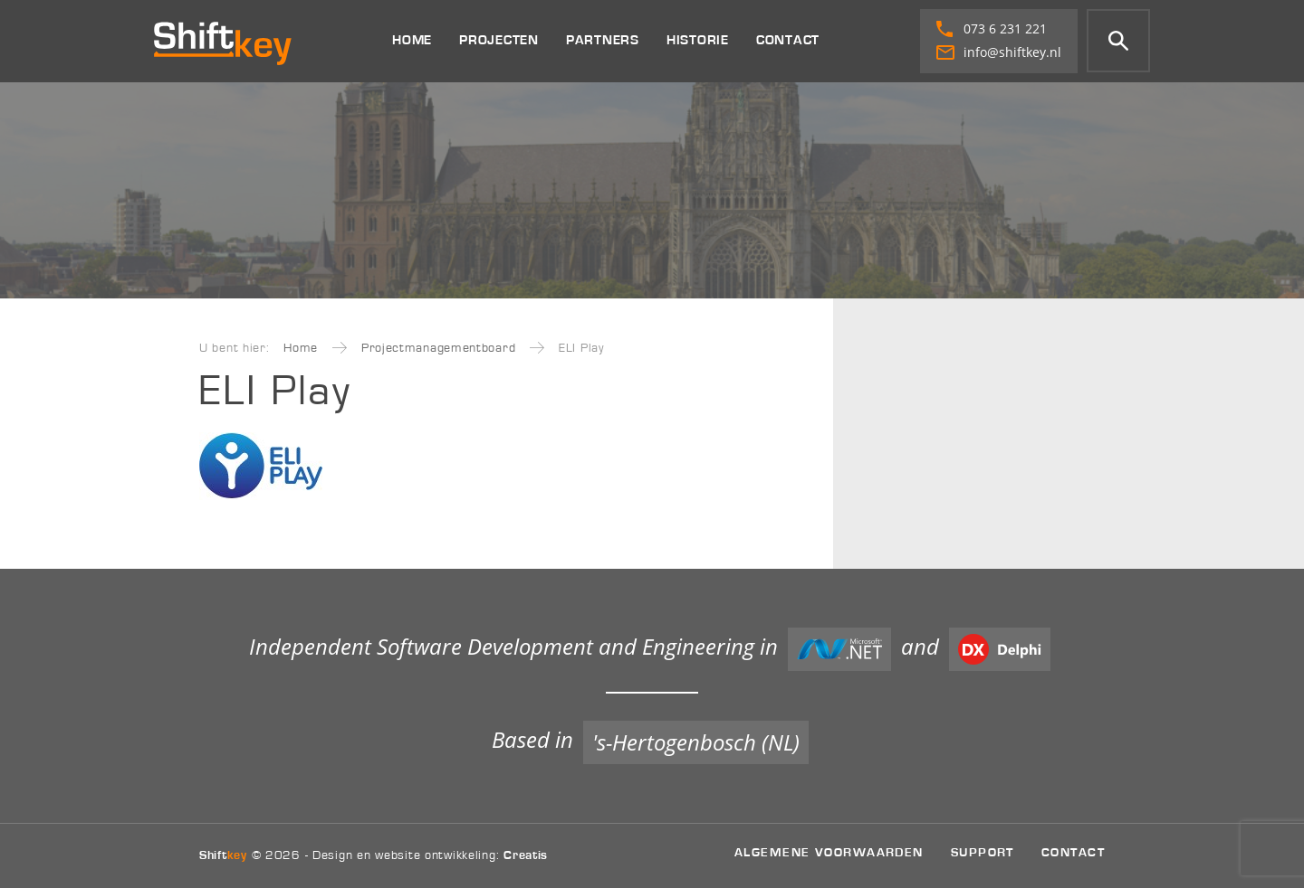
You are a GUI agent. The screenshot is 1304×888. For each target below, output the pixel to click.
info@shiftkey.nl (998, 52)
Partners (602, 40)
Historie (697, 40)
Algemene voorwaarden (829, 852)
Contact (788, 40)
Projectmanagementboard (438, 348)
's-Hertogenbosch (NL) (696, 742)
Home (412, 40)
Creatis (525, 855)
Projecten (499, 40)
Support (982, 852)
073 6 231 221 (991, 28)
